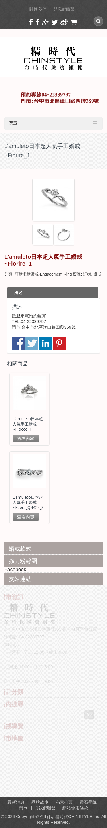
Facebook (15, 569)
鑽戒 (97, 274)
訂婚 (87, 274)
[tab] (52, 292)
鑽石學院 (88, 802)
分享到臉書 (18, 343)
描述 (18, 292)
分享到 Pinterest (59, 343)
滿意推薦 (64, 802)
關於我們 (38, 9)
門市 (23, 807)
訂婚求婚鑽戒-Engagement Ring (43, 274)
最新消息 (16, 802)
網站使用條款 (75, 807)
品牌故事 (40, 802)
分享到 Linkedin (45, 343)
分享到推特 (31, 343)
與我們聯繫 (64, 9)
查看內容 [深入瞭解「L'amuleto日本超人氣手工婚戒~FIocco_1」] (25, 438)
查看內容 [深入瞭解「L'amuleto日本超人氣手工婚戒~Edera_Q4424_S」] (25, 516)
